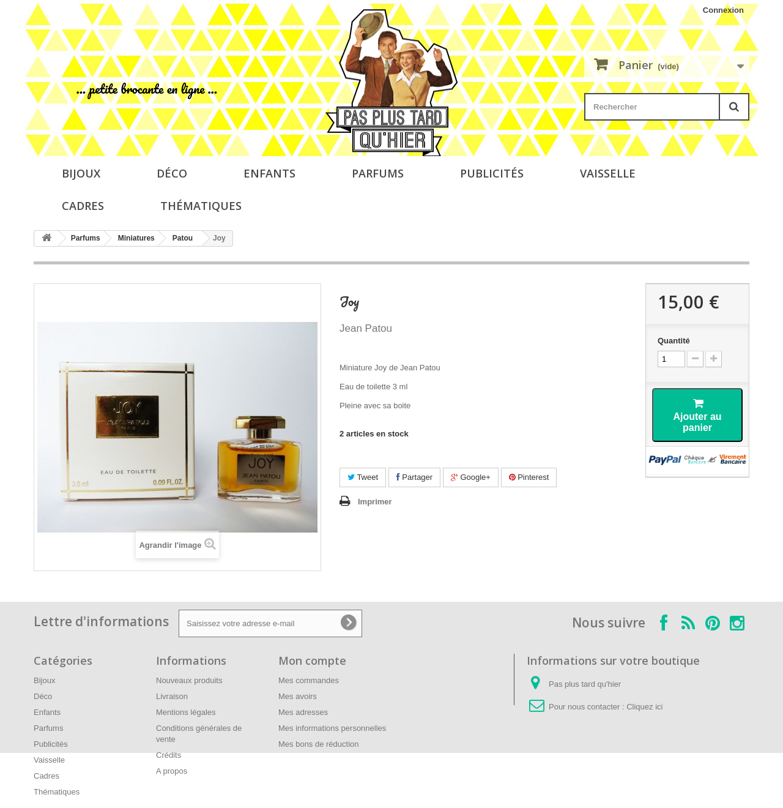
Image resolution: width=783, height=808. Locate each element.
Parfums (378, 173)
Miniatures (136, 238)
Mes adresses (303, 712)
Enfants (269, 173)
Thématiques (201, 205)
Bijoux (81, 173)
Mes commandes (308, 680)
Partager (414, 477)
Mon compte (312, 660)
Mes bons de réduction (318, 744)
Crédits (168, 755)
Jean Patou (366, 328)
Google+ (471, 477)
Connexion (723, 10)
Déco (172, 173)
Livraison (172, 696)
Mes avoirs (297, 696)
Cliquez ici (644, 706)
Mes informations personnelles (332, 728)
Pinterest (529, 477)
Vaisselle (608, 173)
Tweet (362, 477)
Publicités (492, 173)
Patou (183, 238)
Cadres (83, 205)
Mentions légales (186, 712)
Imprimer (375, 501)
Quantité (674, 340)
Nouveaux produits (189, 680)
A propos (171, 771)
